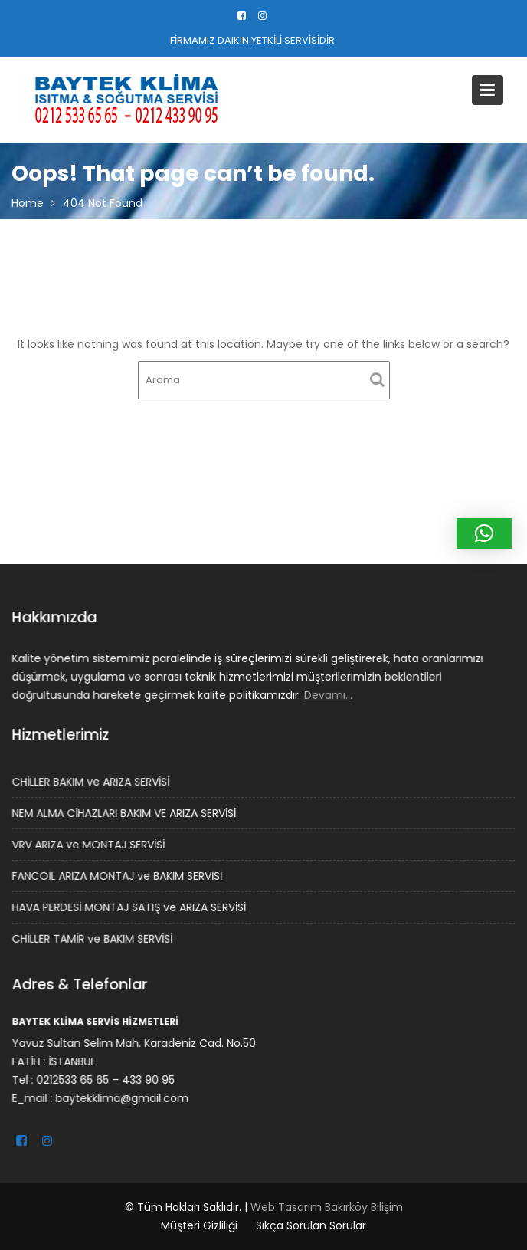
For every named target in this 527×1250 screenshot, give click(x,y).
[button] (484, 533)
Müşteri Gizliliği (199, 1225)
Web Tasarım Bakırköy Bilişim (326, 1207)
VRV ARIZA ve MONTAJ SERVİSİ (89, 844)
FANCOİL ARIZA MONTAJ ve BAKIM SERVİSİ (118, 875)
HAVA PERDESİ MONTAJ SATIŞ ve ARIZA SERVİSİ (130, 906)
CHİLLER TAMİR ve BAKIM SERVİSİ (93, 938)
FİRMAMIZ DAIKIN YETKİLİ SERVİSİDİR (252, 40)
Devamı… (328, 694)
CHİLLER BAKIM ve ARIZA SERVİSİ (92, 782)
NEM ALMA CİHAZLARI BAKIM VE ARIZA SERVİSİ (125, 813)
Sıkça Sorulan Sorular (311, 1225)
